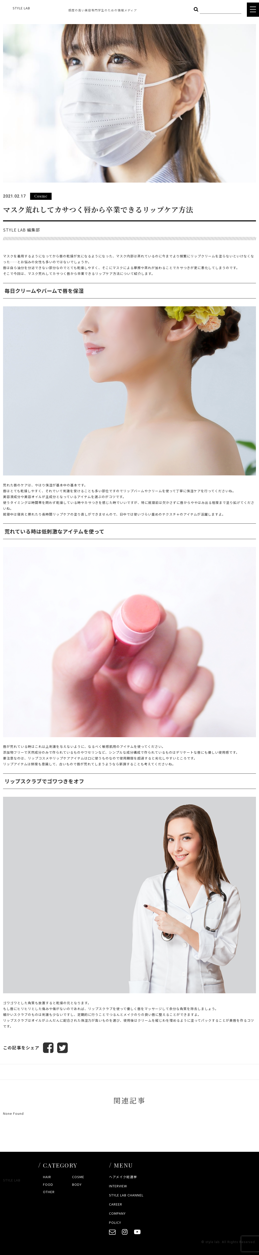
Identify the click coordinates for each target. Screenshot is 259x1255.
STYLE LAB (21, 8)
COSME (78, 1177)
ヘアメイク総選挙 (123, 1177)
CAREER (115, 1204)
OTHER (49, 1192)
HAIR (47, 1177)
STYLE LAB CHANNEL (126, 1195)
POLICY (115, 1222)
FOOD (48, 1184)
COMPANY (117, 1213)
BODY (77, 1184)
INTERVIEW (118, 1185)
